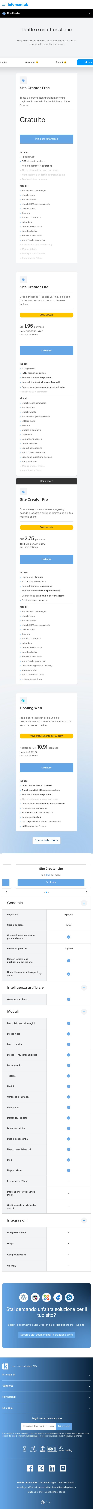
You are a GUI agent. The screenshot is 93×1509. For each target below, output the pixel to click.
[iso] (52, 1448)
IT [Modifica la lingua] (48, 1501)
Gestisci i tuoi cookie (55, 1491)
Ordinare (46, 350)
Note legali (22, 1486)
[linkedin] (52, 1467)
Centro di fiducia (66, 1482)
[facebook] (30, 1467)
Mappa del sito (35, 1491)
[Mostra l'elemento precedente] (8, 62)
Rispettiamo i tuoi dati (37, 1435)
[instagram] (63, 1467)
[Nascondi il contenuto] (84, 902)
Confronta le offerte (46, 839)
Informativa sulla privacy (62, 1486)
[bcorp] (24, 1448)
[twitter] (41, 1467)
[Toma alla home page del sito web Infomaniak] (18, 4)
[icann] (33, 1448)
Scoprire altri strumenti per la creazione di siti (46, 1334)
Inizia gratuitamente (46, 138)
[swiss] (42, 1448)
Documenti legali (47, 1482)
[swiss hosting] (65, 1448)
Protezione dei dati (39, 1486)
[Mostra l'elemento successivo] (84, 62)
